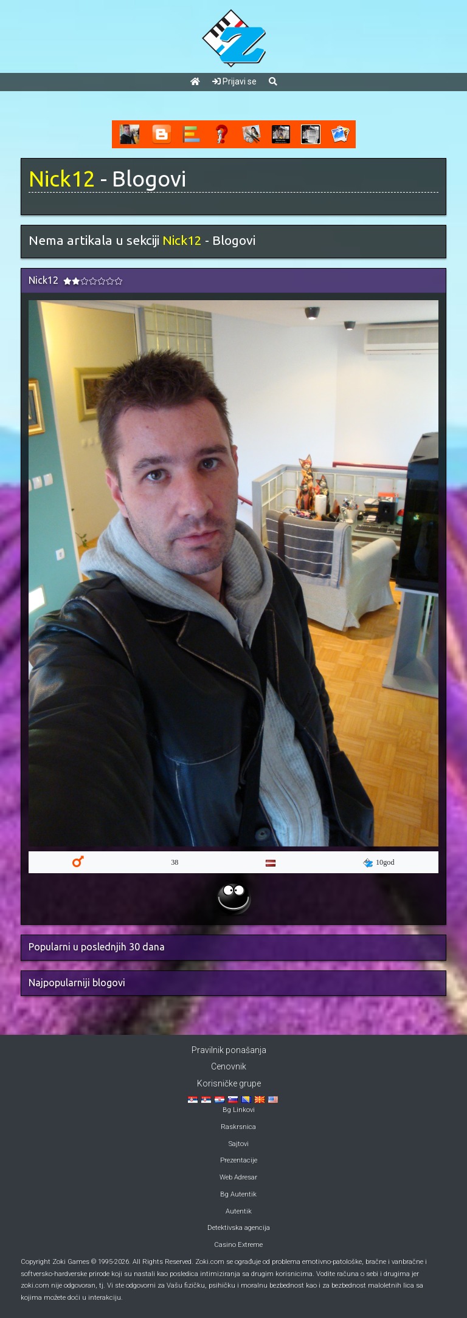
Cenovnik (228, 1066)
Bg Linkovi (239, 1110)
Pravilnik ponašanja (229, 1050)
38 (174, 862)
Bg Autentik (238, 1194)
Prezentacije (238, 1160)
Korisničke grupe (229, 1083)
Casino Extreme (238, 1245)
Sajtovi (239, 1144)
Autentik (239, 1211)
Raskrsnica (238, 1127)
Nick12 (62, 178)
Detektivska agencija (238, 1228)
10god (379, 863)
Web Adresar (238, 1177)
